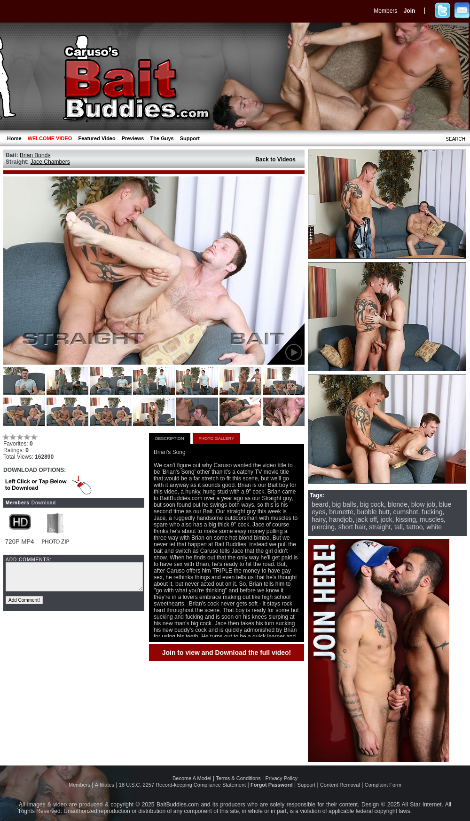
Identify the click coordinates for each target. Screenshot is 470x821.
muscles (432, 519)
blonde (397, 504)
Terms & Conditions (238, 778)
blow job (423, 504)
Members (385, 11)
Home (14, 138)
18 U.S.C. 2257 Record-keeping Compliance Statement (182, 785)
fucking (432, 512)
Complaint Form (383, 785)
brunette (341, 512)
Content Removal (340, 785)
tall (398, 527)
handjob (340, 519)
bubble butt (373, 512)
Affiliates (104, 785)
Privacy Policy (282, 778)
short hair (352, 527)
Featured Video (96, 138)
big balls (344, 504)
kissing (406, 519)
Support (190, 138)
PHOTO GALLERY (217, 438)
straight (380, 527)
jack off (366, 519)
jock (386, 519)
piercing (323, 527)
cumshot (405, 512)
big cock (372, 504)
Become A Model (192, 778)
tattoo (415, 527)
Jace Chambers (50, 162)
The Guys (162, 138)
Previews (133, 138)
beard (320, 504)
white (434, 527)
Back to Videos (275, 159)
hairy (318, 519)
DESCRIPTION (169, 438)
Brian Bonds (35, 155)
